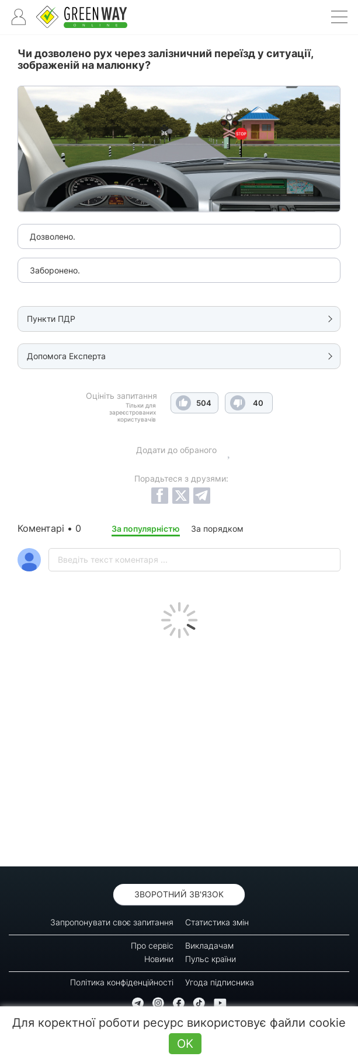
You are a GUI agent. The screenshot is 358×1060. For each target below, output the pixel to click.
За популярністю (146, 528)
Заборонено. (55, 270)
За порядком (217, 528)
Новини (158, 958)
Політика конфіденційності (121, 982)
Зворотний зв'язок (179, 894)
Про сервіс (152, 945)
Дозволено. (52, 236)
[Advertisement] (179, 749)
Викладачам (209, 945)
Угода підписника (219, 982)
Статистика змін (217, 922)
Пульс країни (210, 958)
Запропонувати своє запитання (111, 922)
